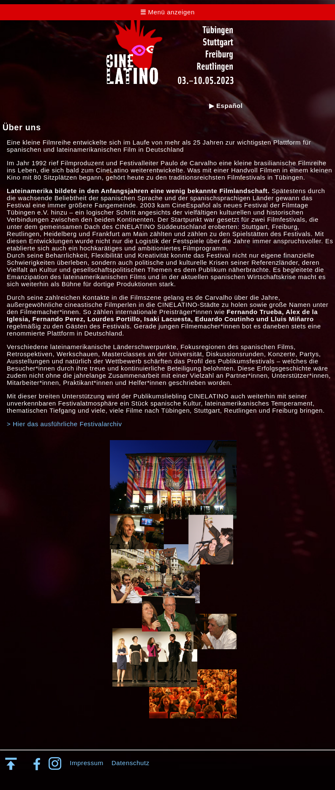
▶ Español (226, 105)
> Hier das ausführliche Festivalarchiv (64, 423)
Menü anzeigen (167, 12)
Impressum (86, 762)
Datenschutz (131, 762)
